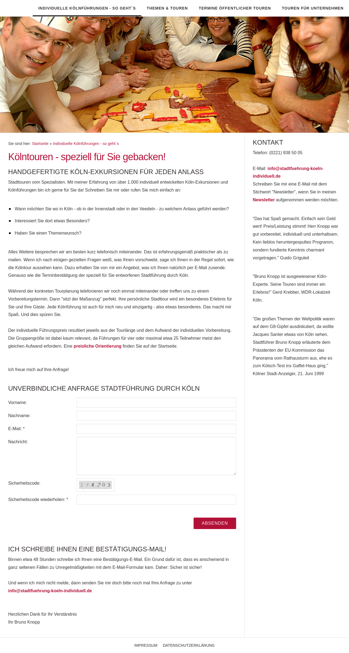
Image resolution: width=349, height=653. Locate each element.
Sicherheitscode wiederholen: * (38, 499)
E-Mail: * (16, 428)
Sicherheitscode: (24, 483)
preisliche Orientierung (97, 346)
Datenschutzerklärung (189, 645)
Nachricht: (18, 441)
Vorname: (17, 402)
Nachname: (19, 415)
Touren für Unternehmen (313, 8)
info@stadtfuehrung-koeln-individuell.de (50, 590)
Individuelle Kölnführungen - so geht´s (87, 8)
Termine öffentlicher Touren (235, 8)
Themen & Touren (167, 8)
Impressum (146, 645)
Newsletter (264, 200)
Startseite (40, 143)
